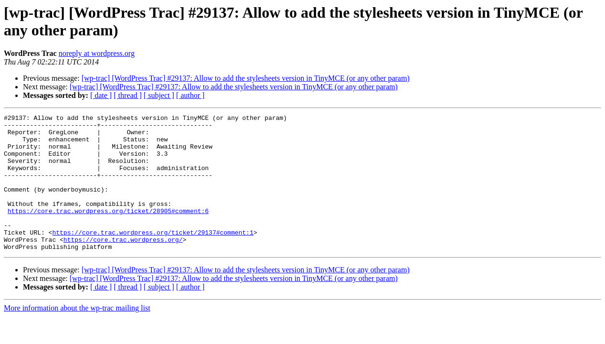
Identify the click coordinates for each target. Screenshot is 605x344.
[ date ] (101, 95)
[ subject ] (159, 95)
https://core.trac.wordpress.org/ (123, 265)
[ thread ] (128, 95)
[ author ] (190, 95)
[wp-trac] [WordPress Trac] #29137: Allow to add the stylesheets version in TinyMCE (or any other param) (246, 78)
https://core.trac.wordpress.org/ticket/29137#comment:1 (152, 256)
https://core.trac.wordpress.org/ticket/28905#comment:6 (108, 230)
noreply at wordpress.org (97, 53)
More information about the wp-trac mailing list (77, 335)
